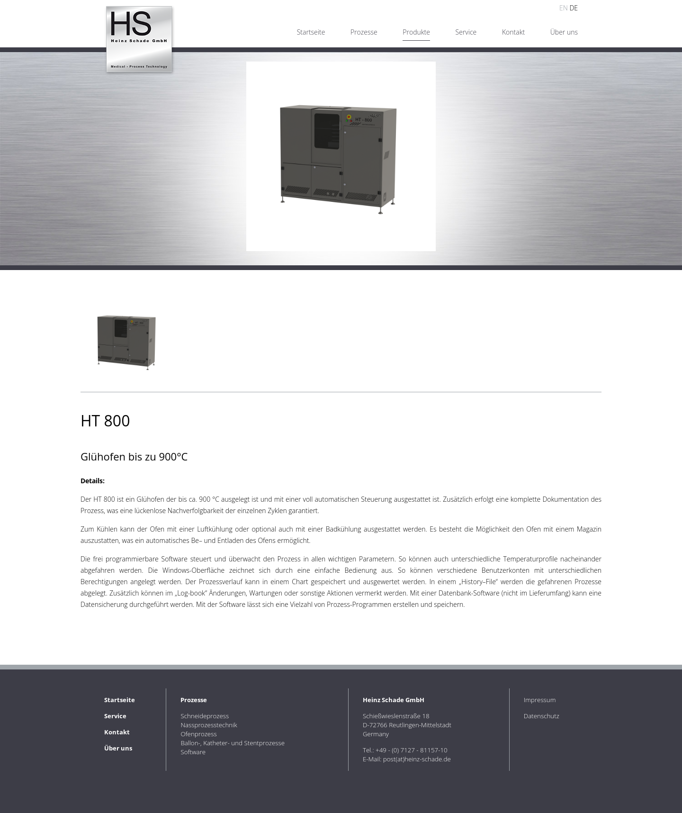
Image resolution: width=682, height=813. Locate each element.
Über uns (564, 31)
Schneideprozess (204, 716)
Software (193, 752)
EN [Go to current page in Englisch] (563, 7)
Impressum (540, 700)
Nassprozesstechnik (208, 725)
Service (466, 31)
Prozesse (363, 31)
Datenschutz (541, 716)
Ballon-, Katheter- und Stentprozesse (232, 743)
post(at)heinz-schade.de (417, 759)
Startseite (311, 31)
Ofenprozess (198, 734)
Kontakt (513, 31)
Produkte (416, 31)
